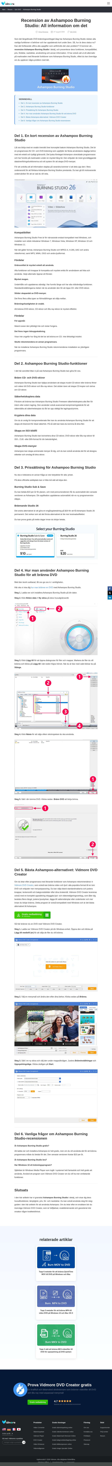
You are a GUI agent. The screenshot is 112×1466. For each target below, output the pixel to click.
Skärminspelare (38, 1432)
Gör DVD (18, 9)
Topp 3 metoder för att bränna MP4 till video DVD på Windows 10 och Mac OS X (56, 1311)
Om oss (86, 1427)
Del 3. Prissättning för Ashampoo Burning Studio (39, 110)
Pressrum (87, 1440)
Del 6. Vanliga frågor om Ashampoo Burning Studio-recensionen (45, 121)
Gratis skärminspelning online (62, 1427)
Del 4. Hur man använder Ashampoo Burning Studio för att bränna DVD (48, 114)
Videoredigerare (38, 1448)
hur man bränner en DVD (42, 587)
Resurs (10, 9)
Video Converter (39, 1427)
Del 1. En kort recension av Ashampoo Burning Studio (42, 103)
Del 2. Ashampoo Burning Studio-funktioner (37, 107)
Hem (3, 9)
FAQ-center (104, 1432)
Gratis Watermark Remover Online (64, 1436)
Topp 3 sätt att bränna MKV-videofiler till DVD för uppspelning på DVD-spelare (56, 1350)
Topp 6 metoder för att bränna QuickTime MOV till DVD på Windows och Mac (56, 1273)
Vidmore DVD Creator (23, 885)
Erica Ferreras (42, 32)
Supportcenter (105, 1427)
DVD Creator (37, 1440)
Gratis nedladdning (38, 1402)
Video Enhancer (38, 1444)
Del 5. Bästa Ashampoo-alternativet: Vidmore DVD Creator (43, 117)
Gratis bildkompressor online (62, 1444)
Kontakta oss (88, 1432)
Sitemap (86, 1444)
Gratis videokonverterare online (63, 1432)
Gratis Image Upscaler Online (62, 1448)
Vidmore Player (38, 1436)
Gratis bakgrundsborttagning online (64, 1440)
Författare (87, 1436)
